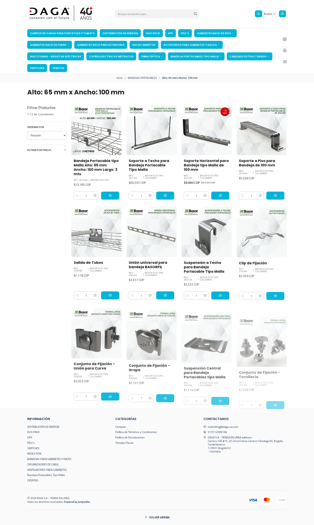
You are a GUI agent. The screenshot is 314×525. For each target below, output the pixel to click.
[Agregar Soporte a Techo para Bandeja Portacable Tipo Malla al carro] (165, 196)
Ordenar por (35, 127)
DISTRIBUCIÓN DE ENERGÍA (43, 427)
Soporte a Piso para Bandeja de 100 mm (257, 163)
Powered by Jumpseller (77, 502)
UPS (29, 437)
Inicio (120, 78)
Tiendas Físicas (124, 443)
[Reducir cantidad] (77, 195)
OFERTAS (32, 480)
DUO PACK (33, 432)
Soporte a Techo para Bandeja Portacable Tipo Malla (149, 165)
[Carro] (282, 13)
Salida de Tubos (88, 282)
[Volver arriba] (157, 517)
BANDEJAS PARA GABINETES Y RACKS (49, 459)
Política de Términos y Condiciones (136, 432)
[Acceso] (265, 13)
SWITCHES (33, 448)
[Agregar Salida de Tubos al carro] (110, 315)
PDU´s (31, 443)
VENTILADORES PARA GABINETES (47, 470)
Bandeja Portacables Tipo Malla (46, 475)
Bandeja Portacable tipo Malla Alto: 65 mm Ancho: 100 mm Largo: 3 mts (96, 167)
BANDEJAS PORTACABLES (142, 78)
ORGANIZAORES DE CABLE (43, 464)
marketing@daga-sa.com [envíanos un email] (220, 427)
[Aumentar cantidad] (95, 195)
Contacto (120, 427)
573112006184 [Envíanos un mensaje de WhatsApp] (215, 432)
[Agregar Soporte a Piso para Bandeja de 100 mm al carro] (275, 196)
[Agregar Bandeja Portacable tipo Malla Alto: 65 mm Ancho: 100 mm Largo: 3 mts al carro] (110, 196)
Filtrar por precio (46, 150)
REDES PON (34, 453)
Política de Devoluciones (130, 437)
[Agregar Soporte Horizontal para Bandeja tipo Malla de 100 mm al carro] (220, 196)
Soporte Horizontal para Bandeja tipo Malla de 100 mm (206, 165)
